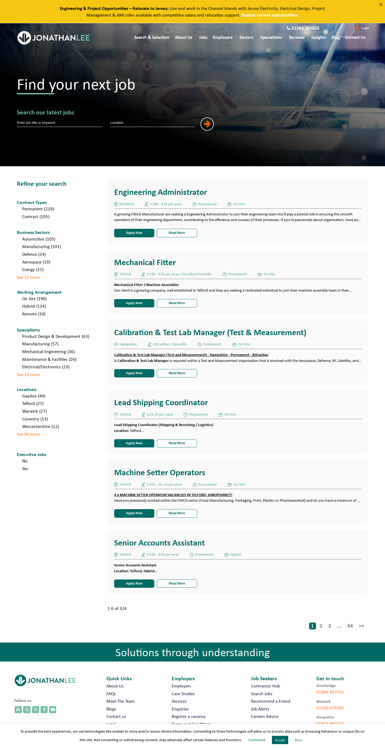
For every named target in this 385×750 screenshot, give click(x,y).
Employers (223, 37)
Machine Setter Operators (159, 472)
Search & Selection (152, 37)
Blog (336, 37)
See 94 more (28, 434)
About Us (183, 37)
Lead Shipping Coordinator (161, 402)
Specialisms (271, 37)
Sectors (246, 37)
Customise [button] (256, 740)
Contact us (355, 37)
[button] (362, 28)
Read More (177, 233)
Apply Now (134, 233)
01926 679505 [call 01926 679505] (330, 708)
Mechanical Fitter (145, 262)
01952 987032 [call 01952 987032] (330, 723)
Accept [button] (280, 740)
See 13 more (28, 374)
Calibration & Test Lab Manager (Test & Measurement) (210, 332)
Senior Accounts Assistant (159, 542)
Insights (318, 37)
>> (361, 626)
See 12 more (28, 277)
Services (297, 37)
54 (350, 626)
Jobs (203, 37)
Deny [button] (298, 740)
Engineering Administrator (160, 192)
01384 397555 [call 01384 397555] (330, 692)
